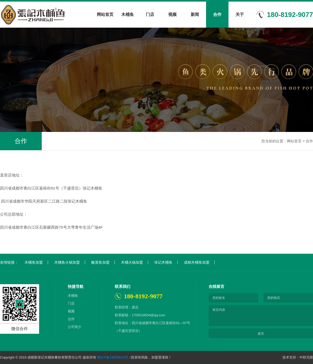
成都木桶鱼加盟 (196, 262)
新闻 (195, 14)
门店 (150, 14)
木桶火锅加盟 (132, 262)
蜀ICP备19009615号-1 (114, 357)
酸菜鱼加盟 (100, 262)
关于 (240, 14)
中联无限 (306, 357)
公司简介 (74, 327)
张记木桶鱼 (163, 262)
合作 (217, 14)
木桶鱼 (127, 14)
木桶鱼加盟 (34, 262)
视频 (172, 14)
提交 (261, 333)
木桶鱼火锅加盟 (67, 262)
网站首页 (105, 14)
